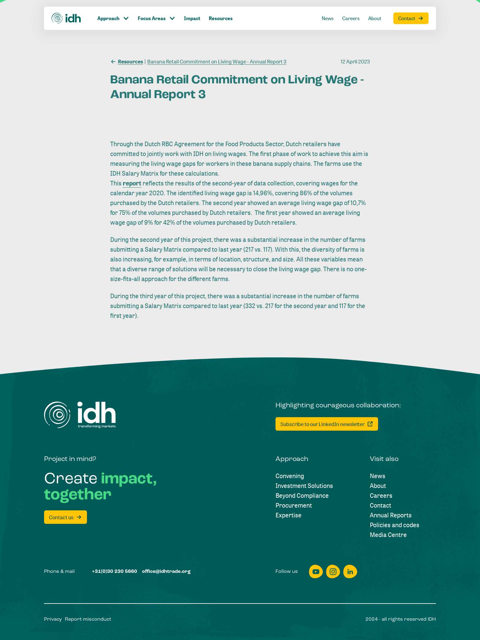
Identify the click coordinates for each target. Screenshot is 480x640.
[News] (377, 476)
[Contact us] (65, 517)
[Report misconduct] (88, 619)
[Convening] (290, 476)
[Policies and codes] (394, 525)
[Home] (80, 415)
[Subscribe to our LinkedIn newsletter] (327, 424)
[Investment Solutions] (304, 486)
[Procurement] (294, 505)
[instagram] (333, 571)
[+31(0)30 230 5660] (114, 571)
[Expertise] (289, 515)
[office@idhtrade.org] (166, 571)
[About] (378, 486)
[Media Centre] (388, 535)
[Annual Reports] (391, 515)
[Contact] (380, 505)
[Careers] (381, 496)
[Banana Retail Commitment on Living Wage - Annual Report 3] (215, 61)
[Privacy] (53, 619)
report (132, 183)
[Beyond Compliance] (302, 496)
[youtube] (316, 571)
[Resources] (126, 61)
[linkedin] (350, 571)
